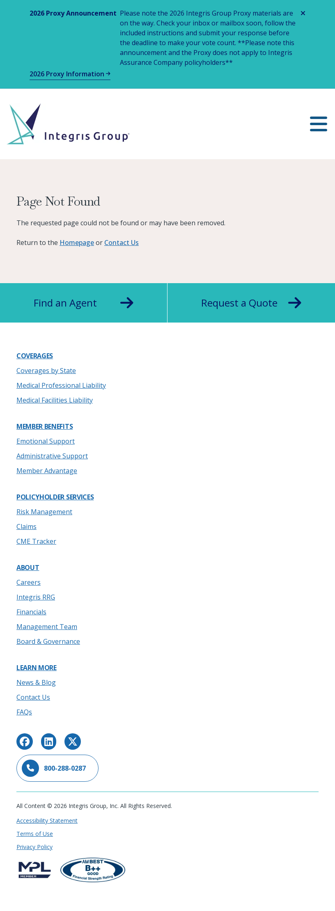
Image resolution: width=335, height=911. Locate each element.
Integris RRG (35, 597)
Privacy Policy (34, 847)
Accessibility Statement (47, 820)
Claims (26, 526)
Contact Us (121, 242)
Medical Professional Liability (61, 385)
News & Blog (36, 682)
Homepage (77, 242)
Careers (28, 582)
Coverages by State (46, 370)
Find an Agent (84, 302)
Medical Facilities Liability (54, 400)
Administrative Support (52, 455)
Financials (31, 611)
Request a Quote (251, 302)
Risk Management (44, 511)
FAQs (24, 711)
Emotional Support (45, 441)
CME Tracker (36, 541)
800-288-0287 (54, 768)
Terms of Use (34, 834)
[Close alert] (303, 13)
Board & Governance (48, 641)
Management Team (46, 626)
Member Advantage (46, 470)
